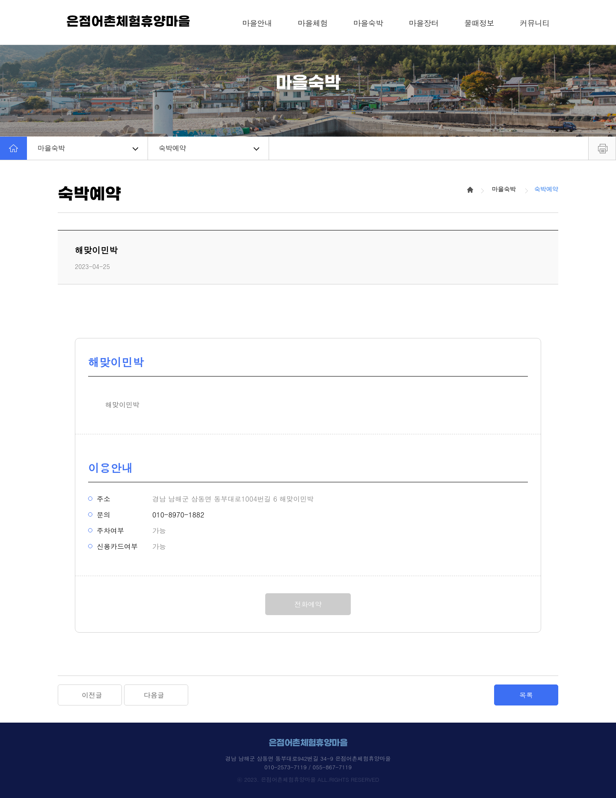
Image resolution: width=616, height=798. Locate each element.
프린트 (602, 148)
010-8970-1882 (178, 515)
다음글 (154, 695)
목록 (526, 695)
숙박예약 (209, 148)
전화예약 (308, 604)
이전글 (92, 695)
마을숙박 (88, 148)
